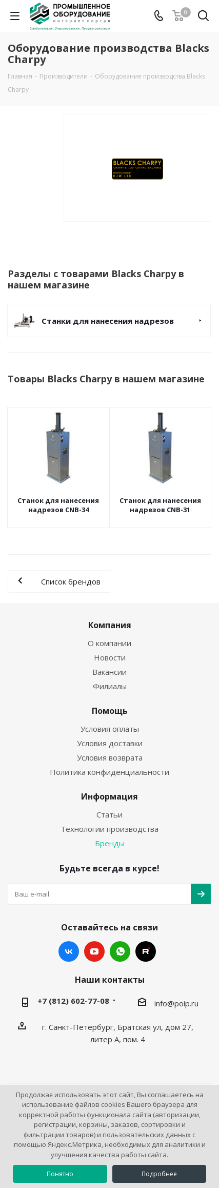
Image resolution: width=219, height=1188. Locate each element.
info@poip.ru (176, 1003)
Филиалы (110, 686)
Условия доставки (110, 743)
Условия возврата (110, 757)
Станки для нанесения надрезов (108, 321)
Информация (109, 796)
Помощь (110, 710)
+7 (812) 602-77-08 (73, 1001)
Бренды (110, 843)
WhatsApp (120, 951)
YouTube (94, 951)
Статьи (109, 814)
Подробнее (159, 1174)
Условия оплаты (110, 729)
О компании (109, 643)
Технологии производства (109, 829)
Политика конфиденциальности (109, 772)
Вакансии (109, 672)
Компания (109, 625)
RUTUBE (145, 951)
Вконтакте (68, 951)
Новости (110, 657)
